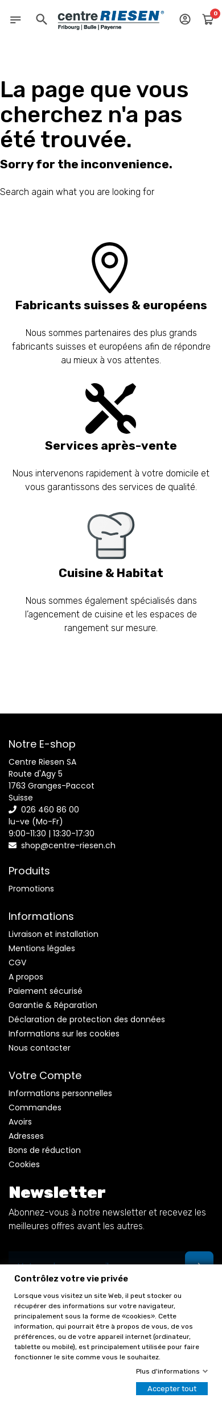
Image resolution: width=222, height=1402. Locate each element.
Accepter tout (171, 1388)
